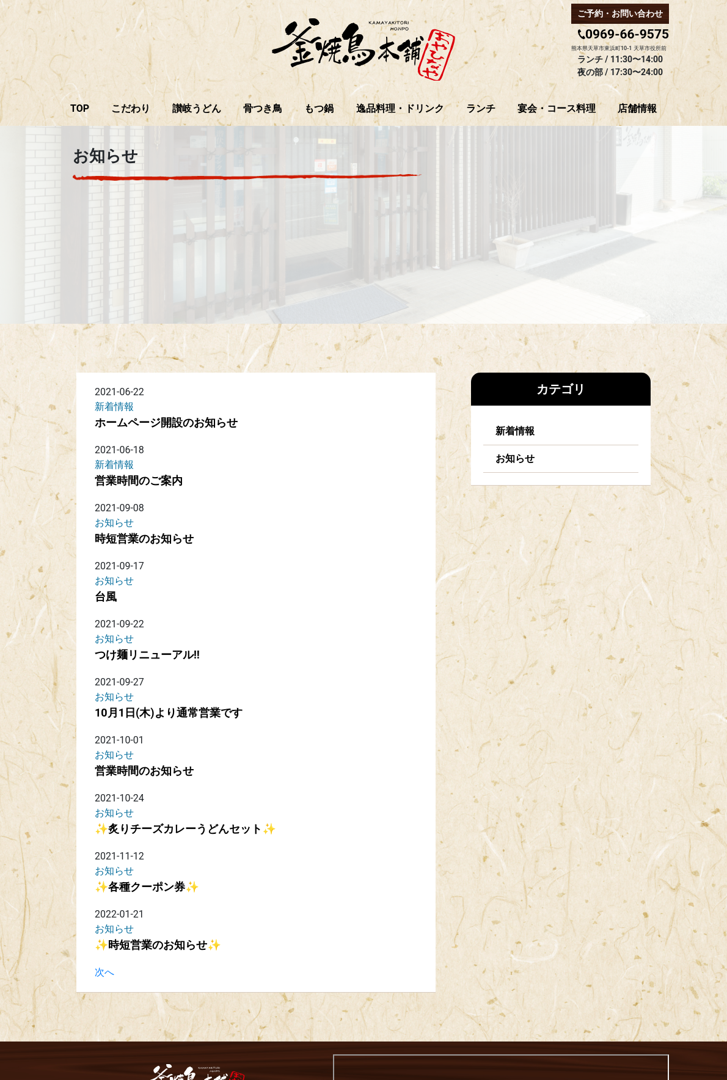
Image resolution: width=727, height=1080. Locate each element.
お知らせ (515, 458)
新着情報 (515, 431)
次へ (104, 972)
